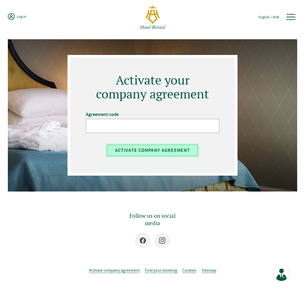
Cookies (189, 270)
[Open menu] (291, 17)
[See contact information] (281, 273)
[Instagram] (162, 240)
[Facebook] (143, 240)
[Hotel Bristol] (152, 17)
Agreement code (102, 114)
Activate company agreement (152, 150)
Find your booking (161, 270)
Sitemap (209, 270)
